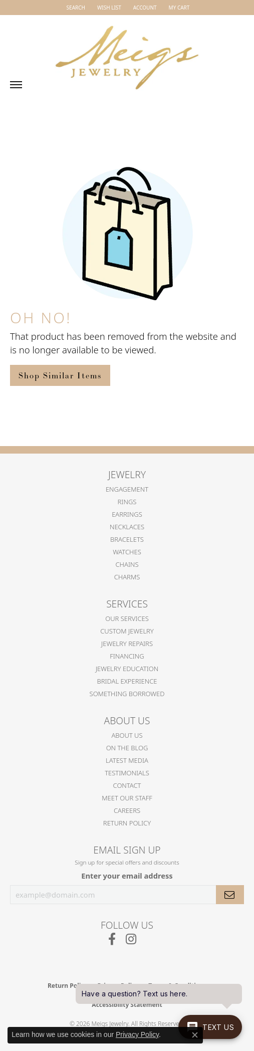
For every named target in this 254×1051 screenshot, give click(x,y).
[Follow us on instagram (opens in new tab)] (131, 939)
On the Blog (127, 747)
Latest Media (127, 760)
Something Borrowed (127, 693)
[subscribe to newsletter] (230, 894)
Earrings (127, 514)
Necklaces (127, 526)
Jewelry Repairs (127, 643)
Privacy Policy (137, 1034)
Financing (127, 656)
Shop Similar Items (60, 375)
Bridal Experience (127, 681)
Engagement (127, 489)
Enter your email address (126, 876)
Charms (127, 576)
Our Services (127, 618)
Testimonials (127, 772)
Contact (127, 785)
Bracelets (127, 539)
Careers (127, 810)
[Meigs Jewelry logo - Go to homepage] (127, 53)
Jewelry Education (127, 668)
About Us (126, 735)
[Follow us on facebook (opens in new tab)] (112, 939)
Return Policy (127, 822)
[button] (75, 7)
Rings (127, 501)
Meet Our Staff (127, 797)
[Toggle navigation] (16, 84)
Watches (127, 551)
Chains (126, 564)
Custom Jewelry (127, 631)
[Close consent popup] (195, 1035)
